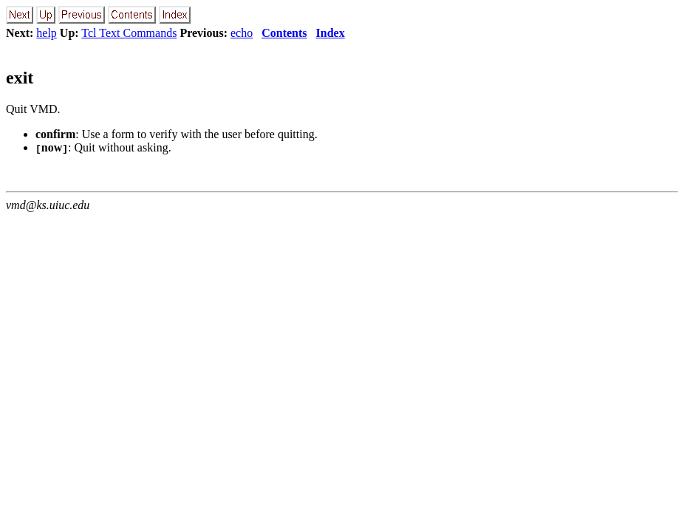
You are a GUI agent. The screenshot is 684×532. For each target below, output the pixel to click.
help (46, 33)
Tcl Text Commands (129, 33)
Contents (284, 33)
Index (330, 33)
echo (241, 33)
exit (19, 77)
